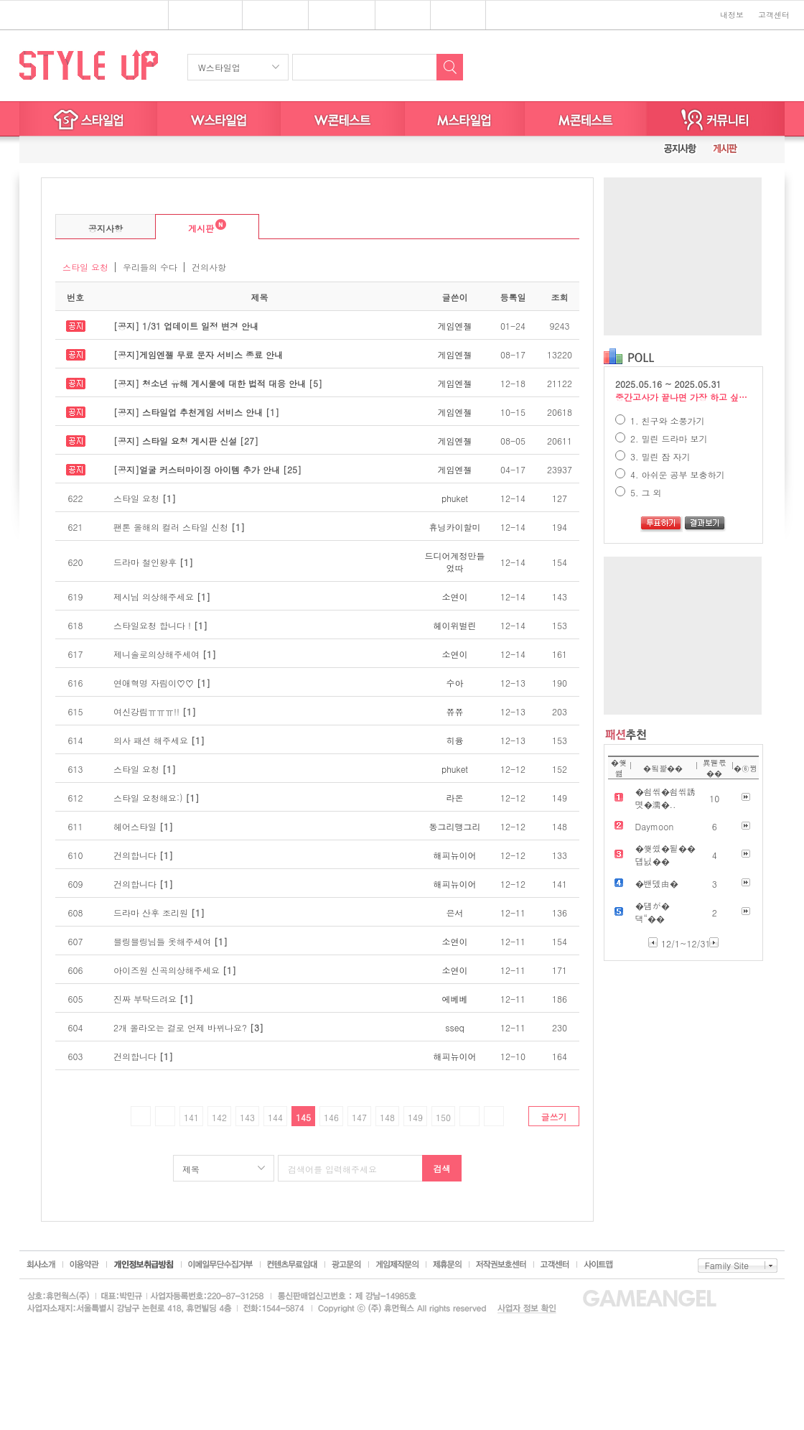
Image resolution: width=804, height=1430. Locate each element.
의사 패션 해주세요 (159, 740)
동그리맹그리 (455, 826)
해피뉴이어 (455, 855)
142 (219, 1117)
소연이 (455, 596)
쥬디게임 (403, 15)
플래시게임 (200, 15)
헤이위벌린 (455, 625)
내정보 (732, 14)
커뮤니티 (716, 119)
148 (387, 1117)
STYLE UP (88, 64)
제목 (191, 1169)
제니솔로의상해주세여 (164, 654)
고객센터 (774, 14)
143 (247, 1117)
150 (443, 1117)
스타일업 (270, 15)
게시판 (191, 226)
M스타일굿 (586, 119)
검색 (442, 1168)
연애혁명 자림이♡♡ (161, 683)
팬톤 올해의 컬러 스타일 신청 (179, 527)
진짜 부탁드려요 (153, 999)
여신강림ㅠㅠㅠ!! (154, 711)
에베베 (455, 999)
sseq (454, 1027)
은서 (455, 912)
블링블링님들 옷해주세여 (170, 941)
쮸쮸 (455, 711)
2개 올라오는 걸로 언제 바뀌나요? (188, 1027)
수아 (455, 683)
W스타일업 (219, 67)
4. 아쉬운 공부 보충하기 (670, 474)
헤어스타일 (143, 826)
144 (275, 1117)
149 (415, 1117)
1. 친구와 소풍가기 (660, 420)
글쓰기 (554, 1116)
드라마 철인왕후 (153, 562)
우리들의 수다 (150, 267)
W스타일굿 (343, 119)
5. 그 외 (638, 492)
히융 (455, 740)
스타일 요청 (85, 267)
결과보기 (705, 524)
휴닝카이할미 (455, 527)
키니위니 (458, 15)
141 (191, 1117)
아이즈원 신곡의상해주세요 (174, 970)
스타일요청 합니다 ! (160, 625)
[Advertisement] (682, 256)
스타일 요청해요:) (156, 797)
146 (331, 1117)
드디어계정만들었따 (455, 561)
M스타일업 (465, 119)
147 (359, 1117)
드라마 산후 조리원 (159, 912)
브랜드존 (336, 15)
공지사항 (105, 228)
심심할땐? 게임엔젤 (76, 15)
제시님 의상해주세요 (161, 596)
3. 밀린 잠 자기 (653, 456)
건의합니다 (143, 855)
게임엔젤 (455, 326)
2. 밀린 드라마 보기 (661, 438)
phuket (454, 498)
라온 (455, 797)
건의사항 (209, 267)
